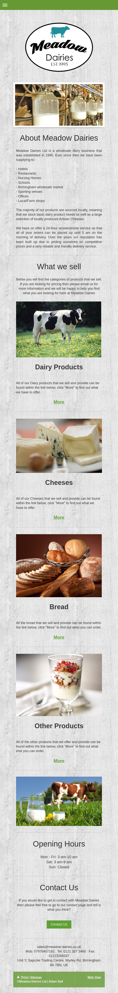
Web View (94, 977)
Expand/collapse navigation (59, 5)
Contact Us (59, 924)
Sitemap (36, 977)
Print (23, 977)
